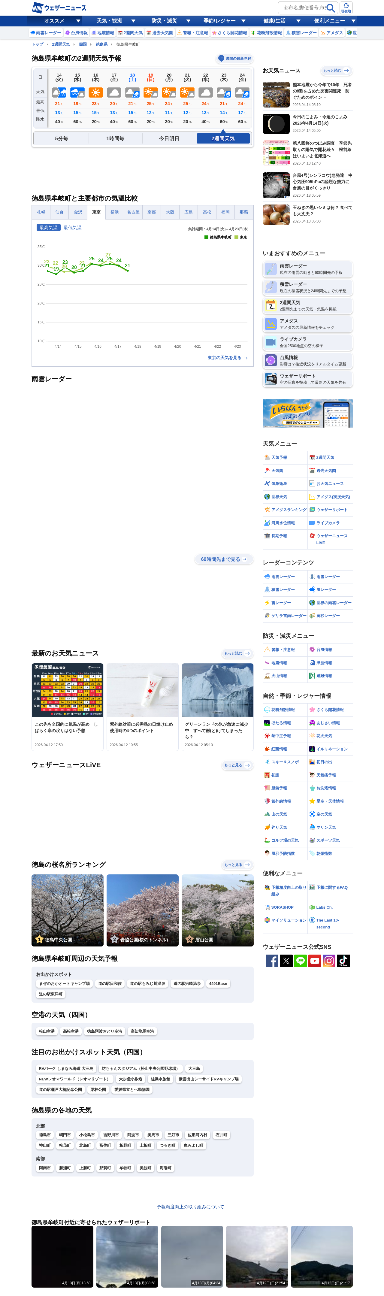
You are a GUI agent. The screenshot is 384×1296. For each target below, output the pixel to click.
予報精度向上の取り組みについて (190, 1206)
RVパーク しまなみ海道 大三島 (66, 1068)
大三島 (194, 1068)
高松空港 (71, 1031)
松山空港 (47, 1031)
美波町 (145, 1168)
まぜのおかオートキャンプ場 (64, 983)
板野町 (125, 1145)
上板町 (145, 1145)
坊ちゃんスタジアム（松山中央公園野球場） (141, 1068)
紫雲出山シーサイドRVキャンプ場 (209, 1079)
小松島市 (87, 1135)
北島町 (85, 1145)
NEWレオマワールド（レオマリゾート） (74, 1079)
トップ (37, 44)
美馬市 (153, 1135)
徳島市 (45, 1135)
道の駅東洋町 (50, 994)
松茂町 (65, 1145)
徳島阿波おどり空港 (104, 1031)
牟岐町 (125, 1168)
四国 (83, 44)
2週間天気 (61, 44)
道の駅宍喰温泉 (187, 983)
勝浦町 (65, 1168)
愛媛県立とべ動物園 (132, 1089)
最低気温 (73, 227)
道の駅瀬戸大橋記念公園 (60, 1089)
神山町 (45, 1145)
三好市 (173, 1135)
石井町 (221, 1135)
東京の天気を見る (228, 357)
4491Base (218, 983)
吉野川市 (111, 1135)
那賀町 (105, 1168)
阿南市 (45, 1168)
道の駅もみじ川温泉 (147, 983)
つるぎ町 (167, 1145)
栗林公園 (98, 1089)
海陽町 (165, 1168)
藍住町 (105, 1145)
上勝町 (85, 1168)
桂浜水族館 (160, 1079)
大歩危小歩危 (130, 1079)
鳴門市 (65, 1135)
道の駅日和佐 (110, 983)
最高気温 (49, 227)
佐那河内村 (197, 1135)
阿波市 (133, 1135)
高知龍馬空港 (142, 1031)
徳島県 (101, 44)
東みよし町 (193, 1145)
